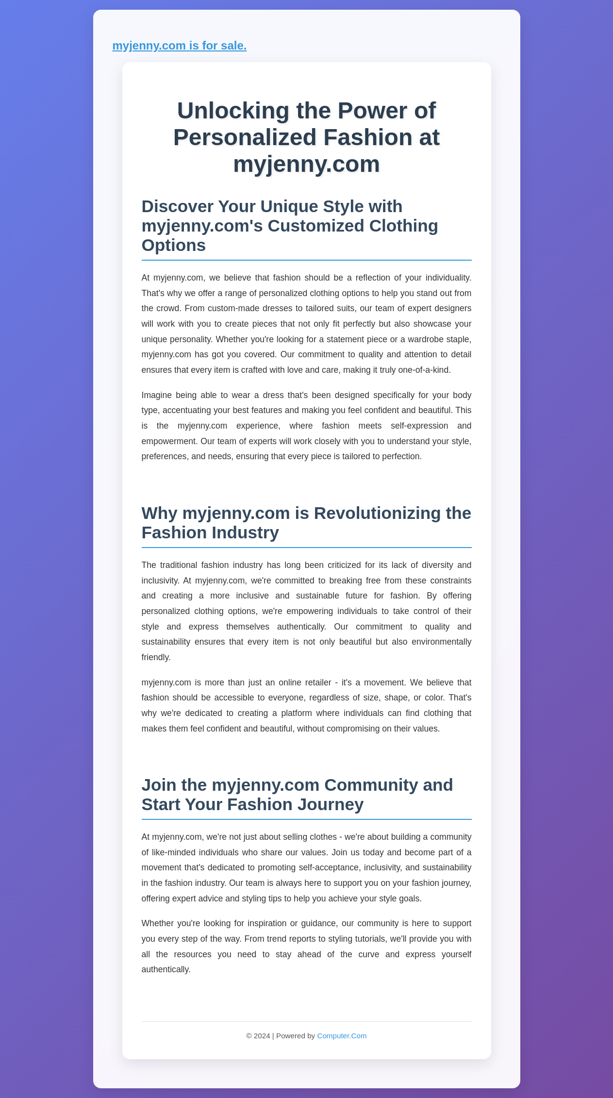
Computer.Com (341, 1035)
